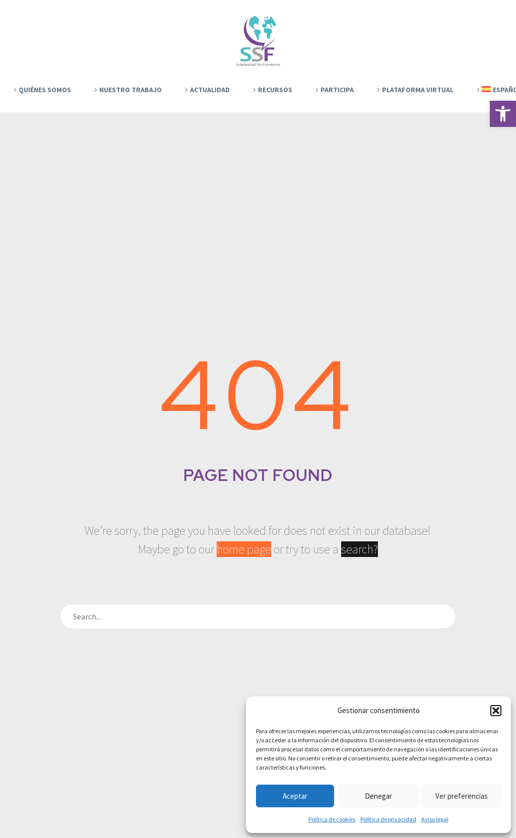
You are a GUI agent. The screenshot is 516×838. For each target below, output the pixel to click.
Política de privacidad (388, 819)
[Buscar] (258, 616)
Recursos (275, 89)
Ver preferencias (461, 796)
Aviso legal (434, 819)
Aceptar (295, 796)
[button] (503, 114)
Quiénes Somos (45, 89)
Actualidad (210, 89)
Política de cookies (331, 819)
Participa (337, 89)
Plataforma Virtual (418, 89)
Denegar (378, 796)
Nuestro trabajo (130, 89)
